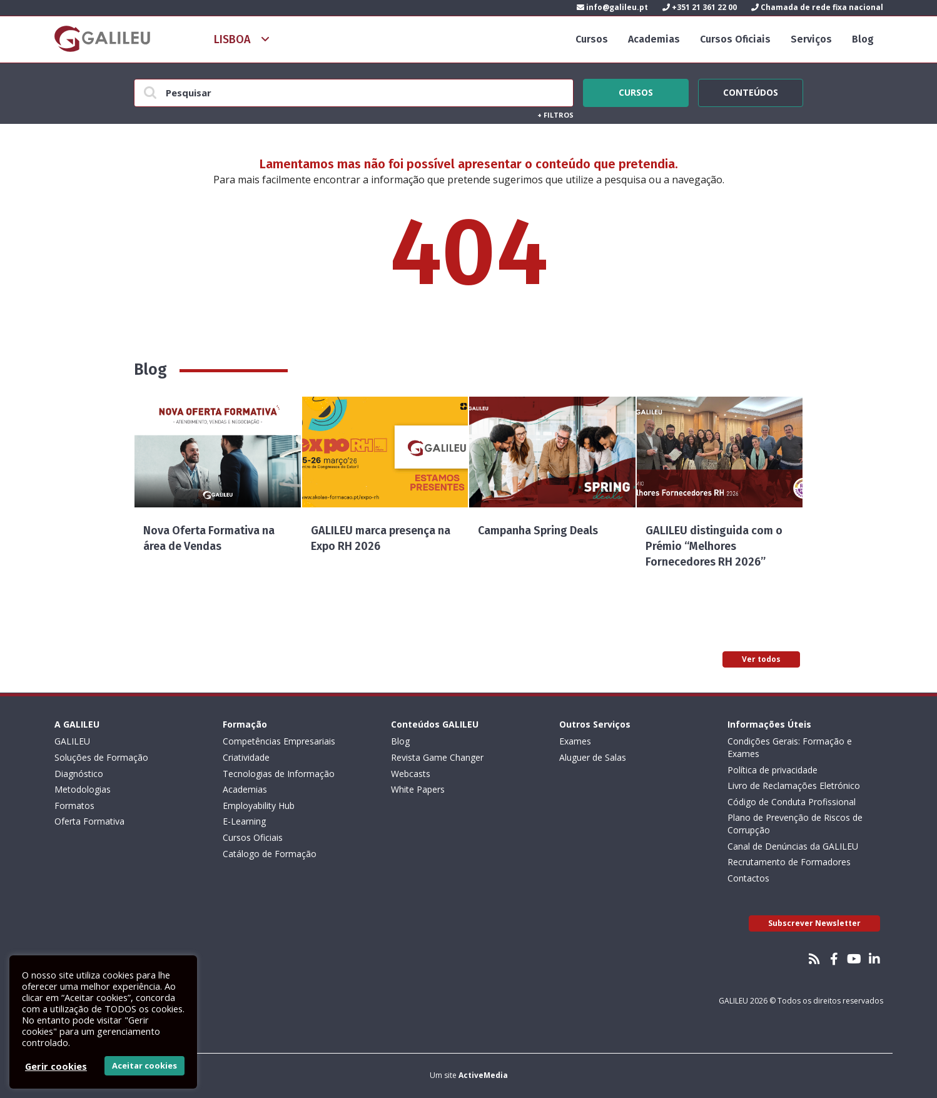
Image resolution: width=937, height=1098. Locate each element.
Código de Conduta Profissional (791, 802)
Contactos (748, 878)
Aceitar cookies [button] (144, 1065)
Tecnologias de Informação (279, 774)
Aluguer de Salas (592, 757)
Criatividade (246, 757)
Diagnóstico (78, 774)
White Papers (418, 789)
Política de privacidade (772, 770)
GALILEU (72, 741)
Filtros (555, 114)
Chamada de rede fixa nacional (817, 7)
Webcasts (410, 774)
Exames (575, 741)
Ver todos (761, 659)
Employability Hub (259, 805)
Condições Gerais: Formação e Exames (789, 747)
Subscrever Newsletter (814, 923)
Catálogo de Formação (270, 854)
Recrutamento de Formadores (789, 862)
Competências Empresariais (279, 741)
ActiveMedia (483, 1075)
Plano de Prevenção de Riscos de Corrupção (795, 823)
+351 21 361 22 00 (699, 7)
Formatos (74, 805)
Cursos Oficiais (735, 39)
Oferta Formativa (89, 821)
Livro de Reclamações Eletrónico (793, 785)
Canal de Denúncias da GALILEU (792, 846)
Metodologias (82, 789)
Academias (654, 39)
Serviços (811, 39)
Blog (863, 39)
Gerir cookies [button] (56, 1066)
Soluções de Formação (101, 757)
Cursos (591, 39)
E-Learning (244, 821)
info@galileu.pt (612, 7)
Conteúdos (751, 91)
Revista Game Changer (437, 757)
